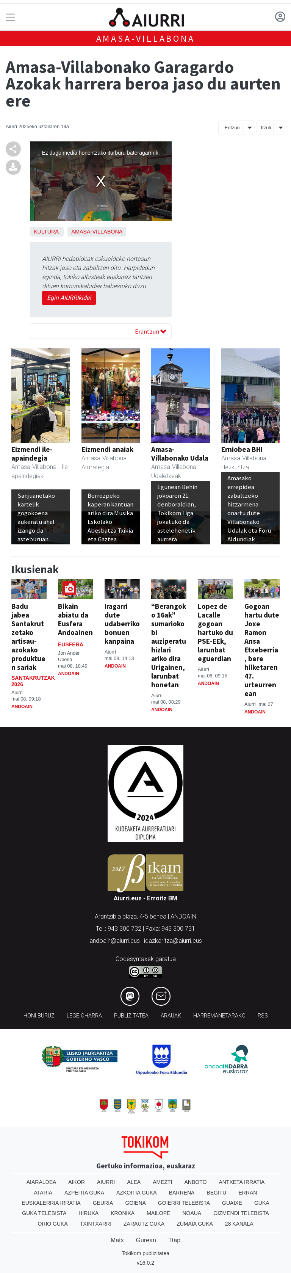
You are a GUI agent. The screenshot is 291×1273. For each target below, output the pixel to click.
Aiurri (106, 1182)
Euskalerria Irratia (51, 1203)
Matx (117, 1240)
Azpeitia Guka (84, 1193)
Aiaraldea (41, 1182)
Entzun (232, 127)
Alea (134, 1182)
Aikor (76, 1182)
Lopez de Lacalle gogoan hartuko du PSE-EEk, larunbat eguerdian (215, 632)
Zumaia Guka (195, 1224)
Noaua (191, 1213)
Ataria (43, 1193)
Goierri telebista (184, 1203)
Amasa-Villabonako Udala (179, 453)
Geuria (103, 1203)
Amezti (162, 1182)
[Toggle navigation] (10, 17)
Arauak (171, 1016)
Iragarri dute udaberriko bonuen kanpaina (122, 624)
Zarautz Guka (144, 1224)
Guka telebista (44, 1213)
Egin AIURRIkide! (69, 297)
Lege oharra (84, 1016)
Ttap (174, 1240)
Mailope (158, 1213)
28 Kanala (239, 1224)
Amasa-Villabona (145, 38)
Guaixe (232, 1203)
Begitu (216, 1193)
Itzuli (266, 127)
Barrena (182, 1193)
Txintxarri (95, 1224)
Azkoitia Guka (136, 1193)
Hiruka (88, 1213)
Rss (263, 1016)
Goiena (135, 1203)
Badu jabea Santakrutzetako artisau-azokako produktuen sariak (28, 637)
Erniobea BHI (242, 449)
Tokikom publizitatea (145, 1253)
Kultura (46, 232)
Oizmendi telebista (241, 1213)
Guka (261, 1203)
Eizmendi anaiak (107, 449)
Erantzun (150, 331)
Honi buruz (39, 1016)
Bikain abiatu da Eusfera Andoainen (75, 619)
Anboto (196, 1182)
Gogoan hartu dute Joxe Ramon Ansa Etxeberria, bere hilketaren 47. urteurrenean (261, 650)
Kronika (123, 1213)
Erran (247, 1193)
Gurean (146, 1240)
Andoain (22, 706)
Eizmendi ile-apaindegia (32, 453)
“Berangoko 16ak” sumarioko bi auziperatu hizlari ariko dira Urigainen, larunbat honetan (168, 645)
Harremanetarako (219, 1016)
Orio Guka (52, 1224)
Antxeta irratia (241, 1182)
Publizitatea (131, 1016)
